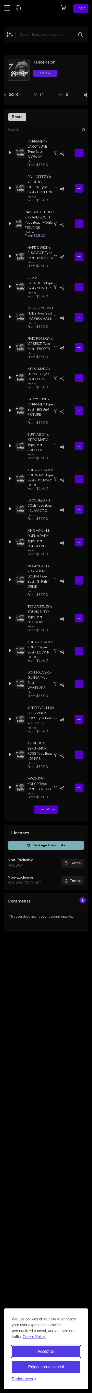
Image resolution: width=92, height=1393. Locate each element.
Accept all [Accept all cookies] (46, 1351)
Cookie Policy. (34, 1337)
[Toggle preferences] (24, 1379)
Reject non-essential (46, 1367)
